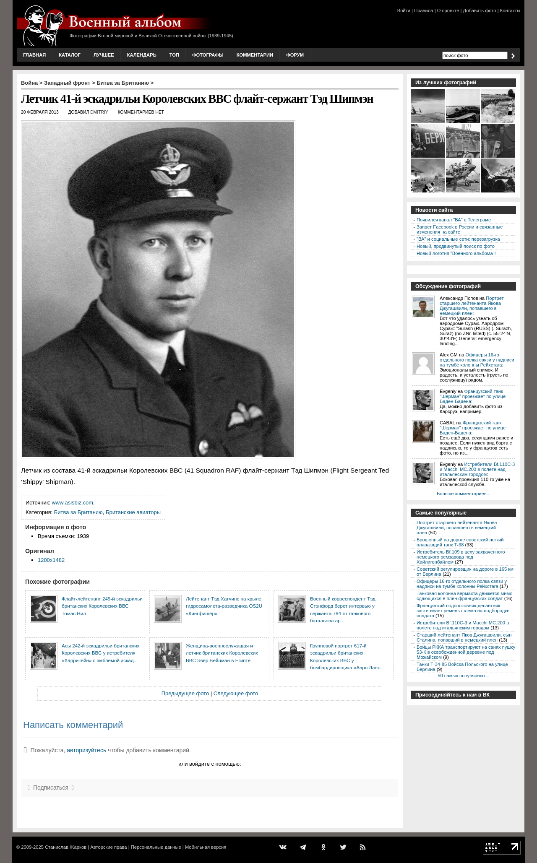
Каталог (70, 54)
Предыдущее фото (185, 693)
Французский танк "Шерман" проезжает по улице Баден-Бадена (473, 396)
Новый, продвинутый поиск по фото (456, 246)
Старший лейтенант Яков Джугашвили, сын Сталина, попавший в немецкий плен (464, 637)
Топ (174, 54)
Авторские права (108, 847)
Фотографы (208, 54)
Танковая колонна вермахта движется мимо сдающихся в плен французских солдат (464, 596)
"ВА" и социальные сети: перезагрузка (458, 239)
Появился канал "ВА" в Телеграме (454, 219)
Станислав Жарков (65, 847)
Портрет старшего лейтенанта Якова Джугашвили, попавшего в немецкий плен (472, 306)
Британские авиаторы (133, 512)
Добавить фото (479, 10)
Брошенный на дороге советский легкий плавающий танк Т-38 (460, 542)
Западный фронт (67, 83)
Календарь (141, 54)
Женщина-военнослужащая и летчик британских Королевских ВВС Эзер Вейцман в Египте (222, 653)
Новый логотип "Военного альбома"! (456, 253)
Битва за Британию (122, 83)
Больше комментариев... (463, 493)
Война (29, 83)
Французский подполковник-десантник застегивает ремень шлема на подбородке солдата (463, 610)
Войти (403, 10)
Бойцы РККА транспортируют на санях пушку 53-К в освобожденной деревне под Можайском (466, 652)
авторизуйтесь (86, 750)
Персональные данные (156, 847)
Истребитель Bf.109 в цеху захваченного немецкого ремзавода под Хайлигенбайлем (461, 556)
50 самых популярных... (463, 675)
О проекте (448, 10)
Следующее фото (236, 693)
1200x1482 (51, 560)
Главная (34, 54)
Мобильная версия (205, 847)
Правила (423, 10)
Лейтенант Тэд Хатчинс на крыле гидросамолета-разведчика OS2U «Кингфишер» (224, 606)
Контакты (510, 10)
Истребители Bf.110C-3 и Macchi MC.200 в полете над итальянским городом (477, 469)
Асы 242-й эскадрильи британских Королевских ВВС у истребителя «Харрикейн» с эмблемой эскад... (100, 653)
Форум (295, 54)
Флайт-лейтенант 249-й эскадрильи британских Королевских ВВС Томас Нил (102, 606)
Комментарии (255, 54)
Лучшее (104, 54)
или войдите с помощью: (209, 764)
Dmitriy (99, 112)
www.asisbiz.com (73, 502)
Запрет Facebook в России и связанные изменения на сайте (460, 229)
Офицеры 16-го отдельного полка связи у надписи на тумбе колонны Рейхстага (477, 359)
